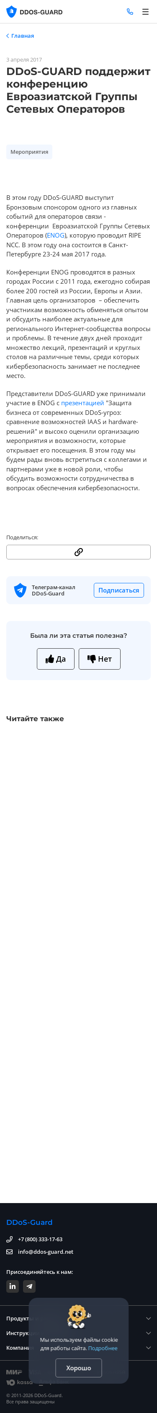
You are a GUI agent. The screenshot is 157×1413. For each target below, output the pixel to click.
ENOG (55, 235)
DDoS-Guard (29, 1222)
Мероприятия (29, 151)
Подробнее (102, 1348)
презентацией (82, 403)
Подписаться (118, 590)
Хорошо (78, 1368)
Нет (100, 659)
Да (56, 659)
